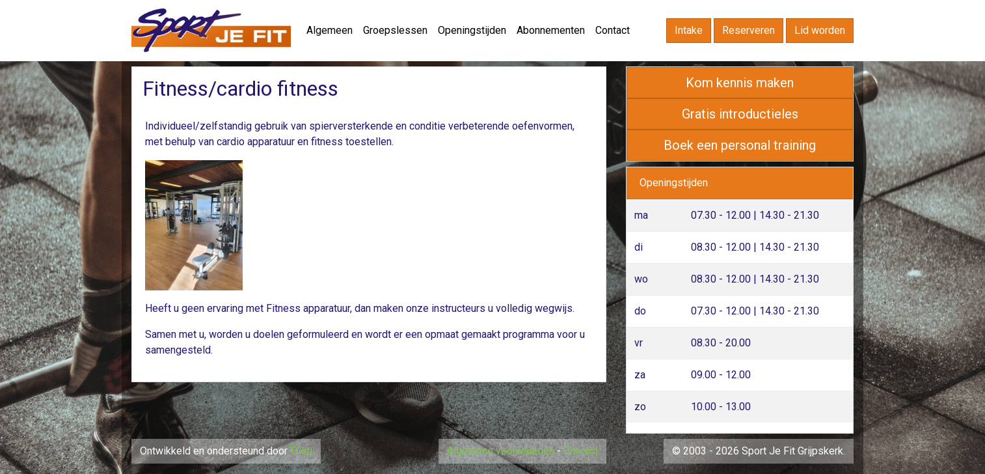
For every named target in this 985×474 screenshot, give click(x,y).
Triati (301, 451)
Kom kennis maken (740, 83)
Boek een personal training (740, 145)
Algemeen (329, 30)
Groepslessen (395, 30)
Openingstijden (472, 30)
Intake (689, 30)
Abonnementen (551, 30)
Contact (612, 30)
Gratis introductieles (740, 114)
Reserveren (748, 30)
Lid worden (819, 30)
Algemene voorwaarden (500, 451)
